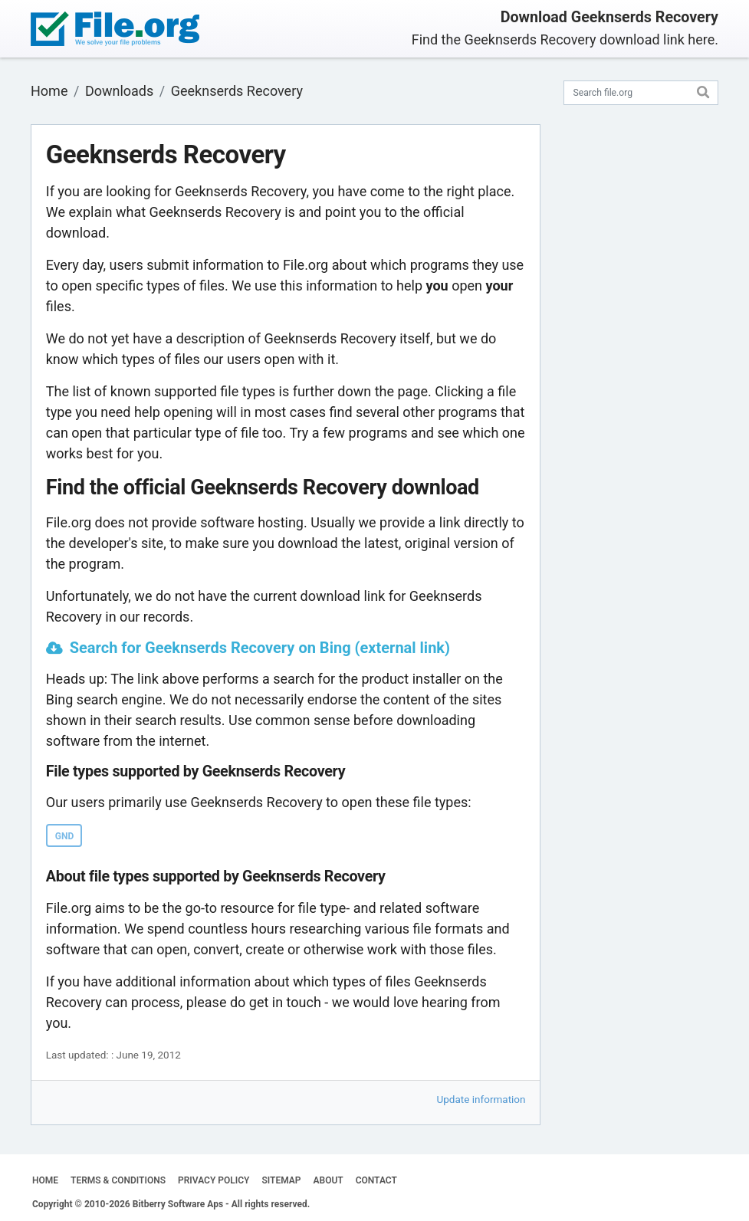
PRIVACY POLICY (213, 1180)
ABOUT (328, 1180)
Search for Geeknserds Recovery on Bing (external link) (260, 647)
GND (64, 836)
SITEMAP (281, 1180)
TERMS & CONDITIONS (118, 1180)
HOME (45, 1180)
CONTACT (376, 1180)
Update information (481, 1099)
